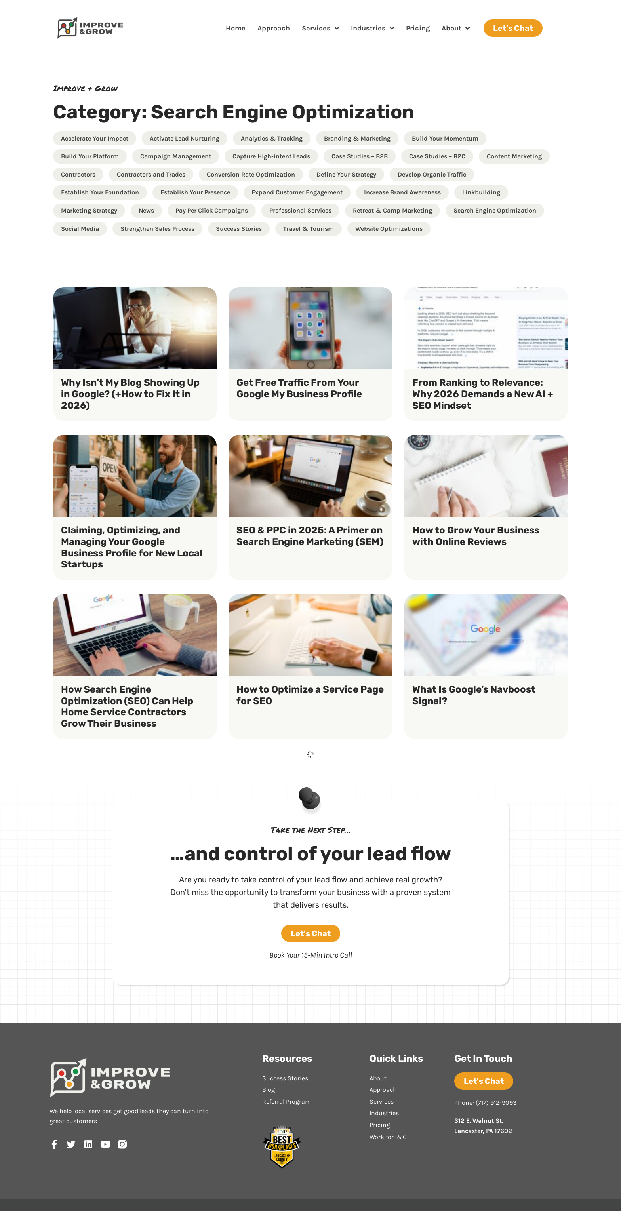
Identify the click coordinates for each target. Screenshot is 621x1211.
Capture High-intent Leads (271, 156)
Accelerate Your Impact (94, 138)
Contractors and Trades (151, 174)
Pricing (418, 28)
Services (320, 28)
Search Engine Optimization (494, 210)
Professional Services (300, 210)
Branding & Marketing (357, 138)
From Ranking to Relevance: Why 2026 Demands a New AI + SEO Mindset (482, 394)
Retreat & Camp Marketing (392, 210)
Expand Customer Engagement (297, 192)
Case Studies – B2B (359, 156)
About (456, 28)
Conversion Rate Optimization (251, 174)
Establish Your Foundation (100, 192)
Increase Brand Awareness (402, 192)
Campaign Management (175, 156)
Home (236, 28)
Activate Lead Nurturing (184, 138)
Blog (268, 1089)
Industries (372, 28)
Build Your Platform (90, 156)
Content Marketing (514, 156)
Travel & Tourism (308, 228)
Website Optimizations (389, 228)
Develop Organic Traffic (432, 174)
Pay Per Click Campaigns (211, 210)
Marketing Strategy (89, 210)
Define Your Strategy (346, 174)
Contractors (78, 174)
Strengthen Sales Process (157, 228)
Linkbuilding (481, 192)
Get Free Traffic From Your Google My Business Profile (299, 388)
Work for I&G (388, 1137)
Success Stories (239, 228)
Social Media (80, 228)
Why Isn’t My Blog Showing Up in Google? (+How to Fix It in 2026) (130, 394)
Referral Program (286, 1101)
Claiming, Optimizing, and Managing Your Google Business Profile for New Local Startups (131, 547)
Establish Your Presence (195, 192)
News (146, 210)
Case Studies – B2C (437, 156)
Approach (273, 28)
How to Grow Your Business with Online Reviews (475, 536)
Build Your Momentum (445, 138)
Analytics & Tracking (272, 138)
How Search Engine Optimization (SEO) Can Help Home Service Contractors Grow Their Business (127, 706)
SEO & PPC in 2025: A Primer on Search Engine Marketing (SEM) (309, 536)
